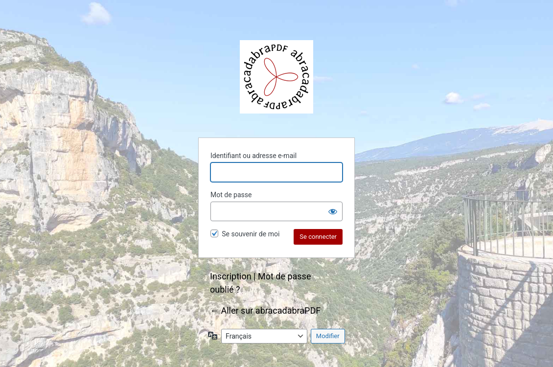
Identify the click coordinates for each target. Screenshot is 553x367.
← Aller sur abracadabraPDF (265, 310)
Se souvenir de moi (250, 234)
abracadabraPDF (276, 77)
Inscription (231, 276)
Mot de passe (231, 195)
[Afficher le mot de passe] (333, 211)
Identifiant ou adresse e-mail (253, 156)
